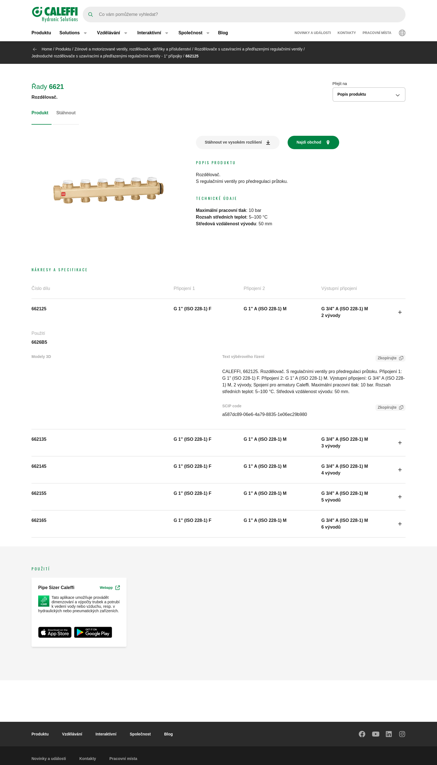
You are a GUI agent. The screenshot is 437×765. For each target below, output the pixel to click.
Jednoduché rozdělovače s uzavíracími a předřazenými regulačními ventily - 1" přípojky (106, 56)
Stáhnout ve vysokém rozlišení (233, 142)
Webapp (110, 587)
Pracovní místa (377, 33)
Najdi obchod (309, 142)
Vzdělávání (72, 734)
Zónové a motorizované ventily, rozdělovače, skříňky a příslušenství (132, 49)
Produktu (41, 32)
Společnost (140, 734)
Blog (223, 32)
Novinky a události (313, 33)
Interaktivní (106, 734)
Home (47, 49)
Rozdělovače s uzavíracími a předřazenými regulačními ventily (249, 49)
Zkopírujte (386, 359)
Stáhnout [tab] (66, 112)
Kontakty (347, 33)
